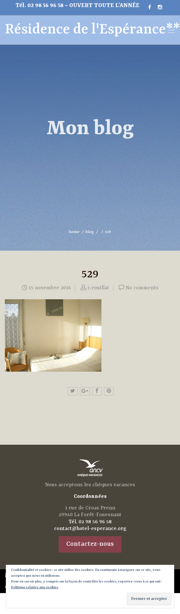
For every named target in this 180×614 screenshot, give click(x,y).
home (74, 232)
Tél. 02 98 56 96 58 (40, 6)
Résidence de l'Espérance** (76, 30)
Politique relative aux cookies (34, 587)
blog (90, 232)
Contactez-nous (90, 544)
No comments (142, 288)
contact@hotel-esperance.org (90, 529)
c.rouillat (98, 288)
